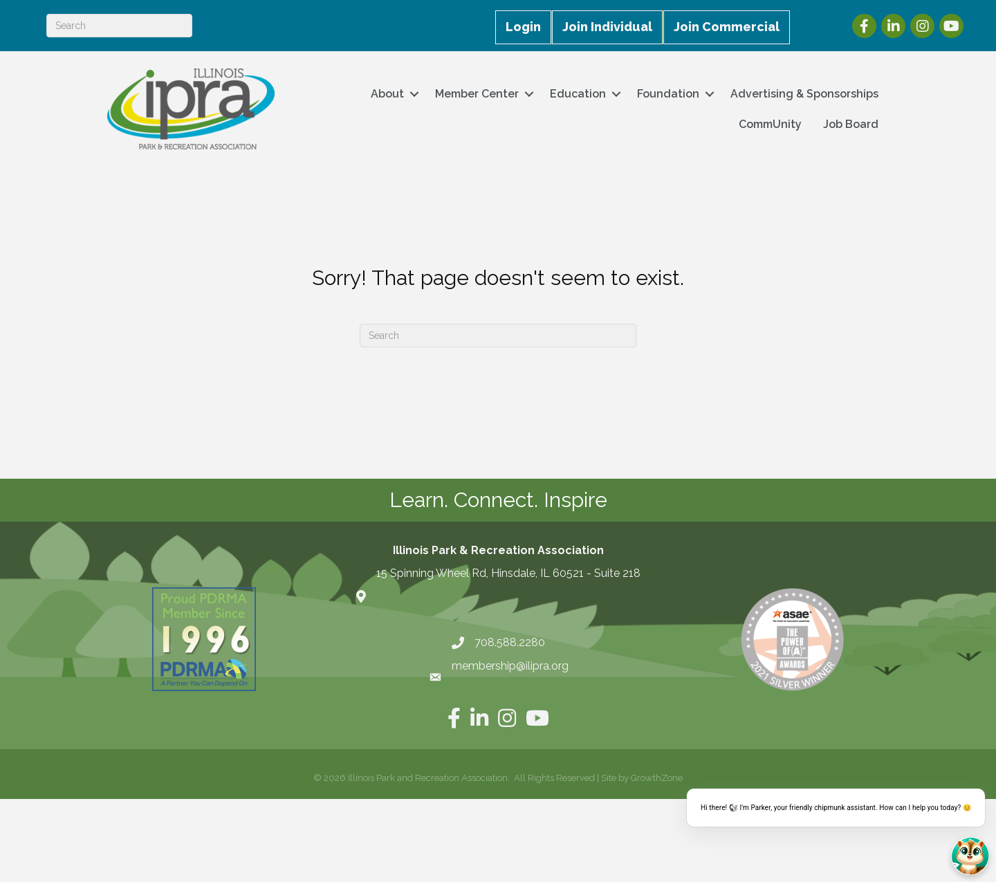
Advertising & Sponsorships (804, 93)
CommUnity (770, 124)
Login (523, 26)
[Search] (119, 25)
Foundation (668, 93)
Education (578, 93)
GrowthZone (657, 778)
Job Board (850, 124)
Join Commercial (727, 26)
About (387, 93)
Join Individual (607, 26)
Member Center (477, 93)
